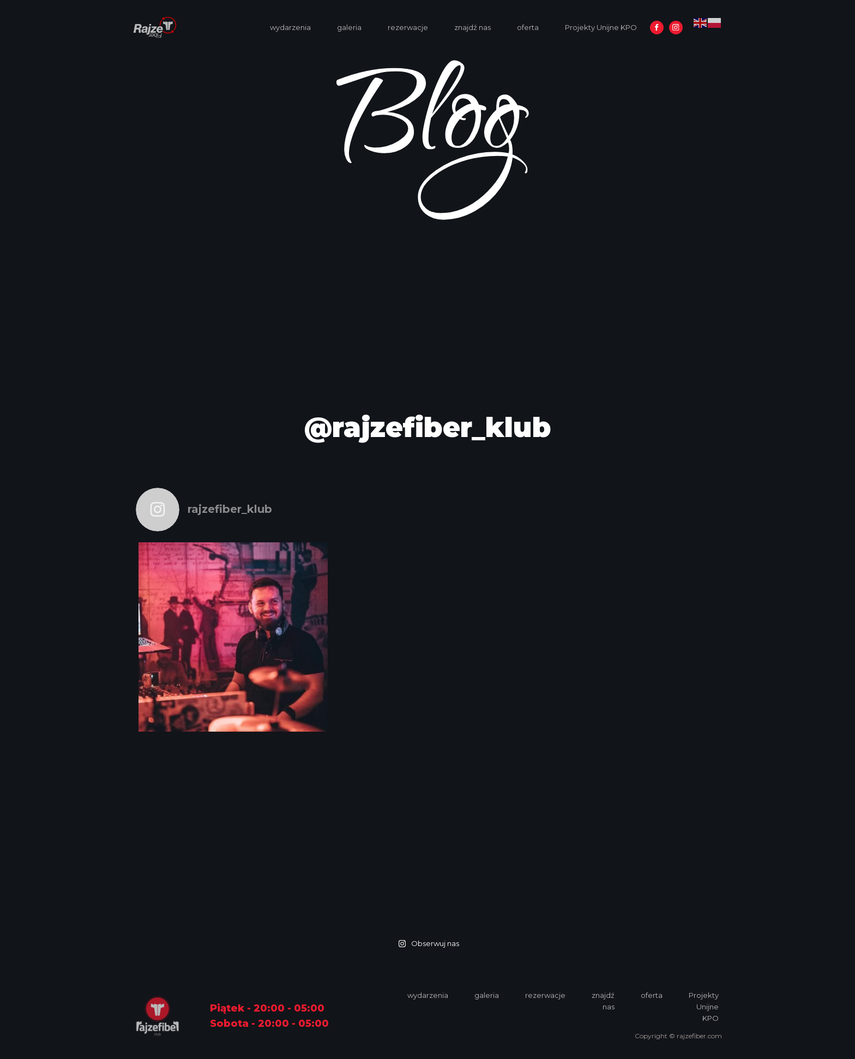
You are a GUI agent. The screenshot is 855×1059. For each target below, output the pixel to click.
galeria (349, 27)
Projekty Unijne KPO (601, 27)
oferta (528, 27)
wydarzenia (290, 27)
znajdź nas (472, 27)
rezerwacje (408, 27)
